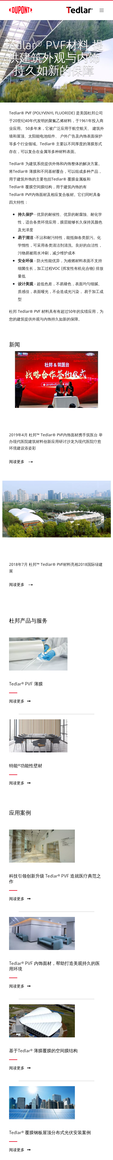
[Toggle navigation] (106, 10)
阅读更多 (16, 461)
